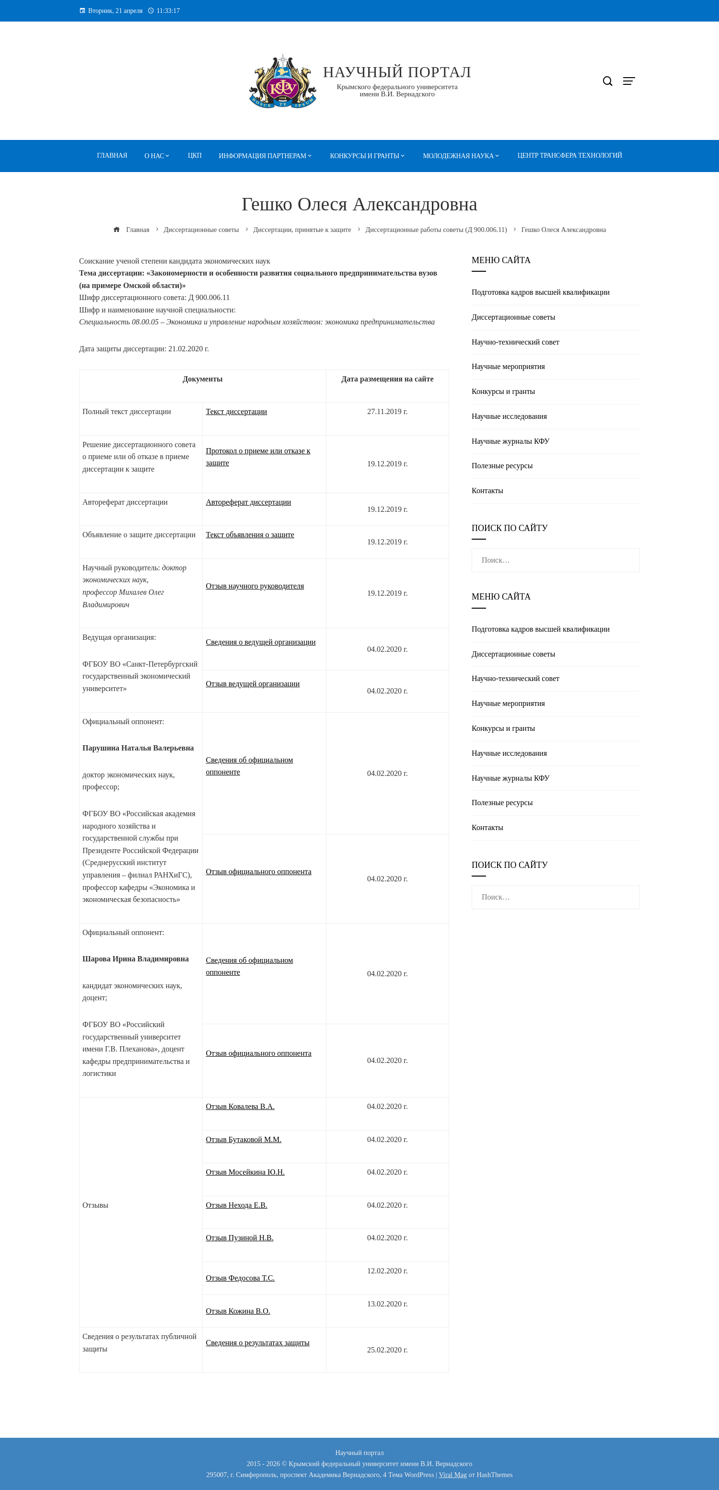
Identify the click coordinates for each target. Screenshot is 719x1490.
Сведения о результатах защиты (257, 1343)
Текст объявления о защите (250, 535)
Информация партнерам (262, 156)
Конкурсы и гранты (364, 156)
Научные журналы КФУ (511, 441)
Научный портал (397, 72)
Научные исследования (509, 416)
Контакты (487, 490)
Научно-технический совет (515, 342)
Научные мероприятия (508, 366)
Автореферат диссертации (248, 502)
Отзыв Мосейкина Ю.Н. (245, 1172)
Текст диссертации (236, 411)
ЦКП (195, 155)
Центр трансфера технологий (570, 155)
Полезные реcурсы (502, 466)
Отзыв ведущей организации (253, 684)
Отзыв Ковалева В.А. (240, 1106)
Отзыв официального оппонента (258, 871)
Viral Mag (453, 1474)
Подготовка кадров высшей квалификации (541, 292)
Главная (112, 155)
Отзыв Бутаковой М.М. (243, 1139)
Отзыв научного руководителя (255, 586)
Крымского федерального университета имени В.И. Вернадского (397, 90)
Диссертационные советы (514, 317)
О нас (154, 156)
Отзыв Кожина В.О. (238, 1311)
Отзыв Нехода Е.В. (236, 1205)
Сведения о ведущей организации (260, 642)
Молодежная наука (458, 156)
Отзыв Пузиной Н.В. (239, 1238)
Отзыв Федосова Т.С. (240, 1278)
